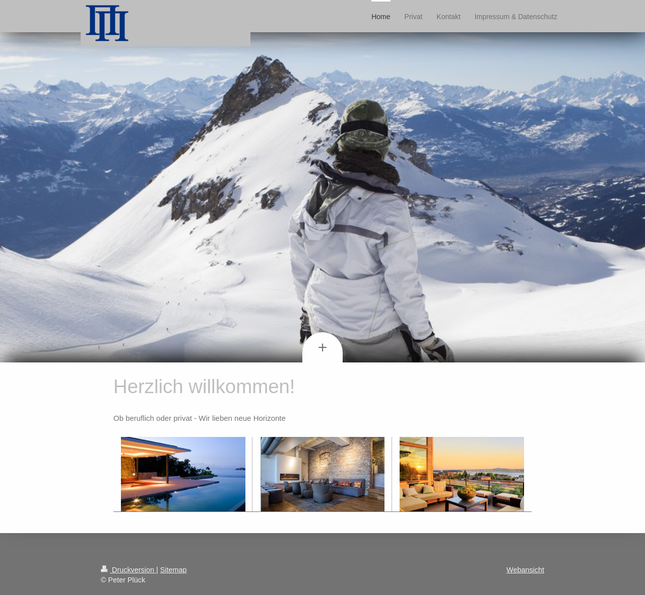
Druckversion (128, 570)
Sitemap (173, 570)
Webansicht (525, 570)
